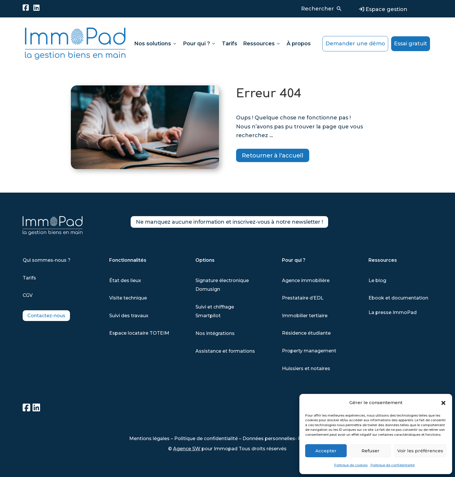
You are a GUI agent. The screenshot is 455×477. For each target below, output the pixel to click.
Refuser (371, 450)
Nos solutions (155, 43)
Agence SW (186, 448)
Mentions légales (149, 438)
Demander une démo (355, 43)
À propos (299, 43)
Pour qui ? (199, 43)
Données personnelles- (270, 438)
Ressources (262, 43)
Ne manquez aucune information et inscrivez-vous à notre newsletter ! (242, 222)
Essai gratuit (410, 43)
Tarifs (229, 43)
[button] (443, 403)
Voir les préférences (420, 450)
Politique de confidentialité (393, 465)
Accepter (326, 450)
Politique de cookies (351, 465)
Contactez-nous (46, 315)
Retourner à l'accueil (272, 155)
